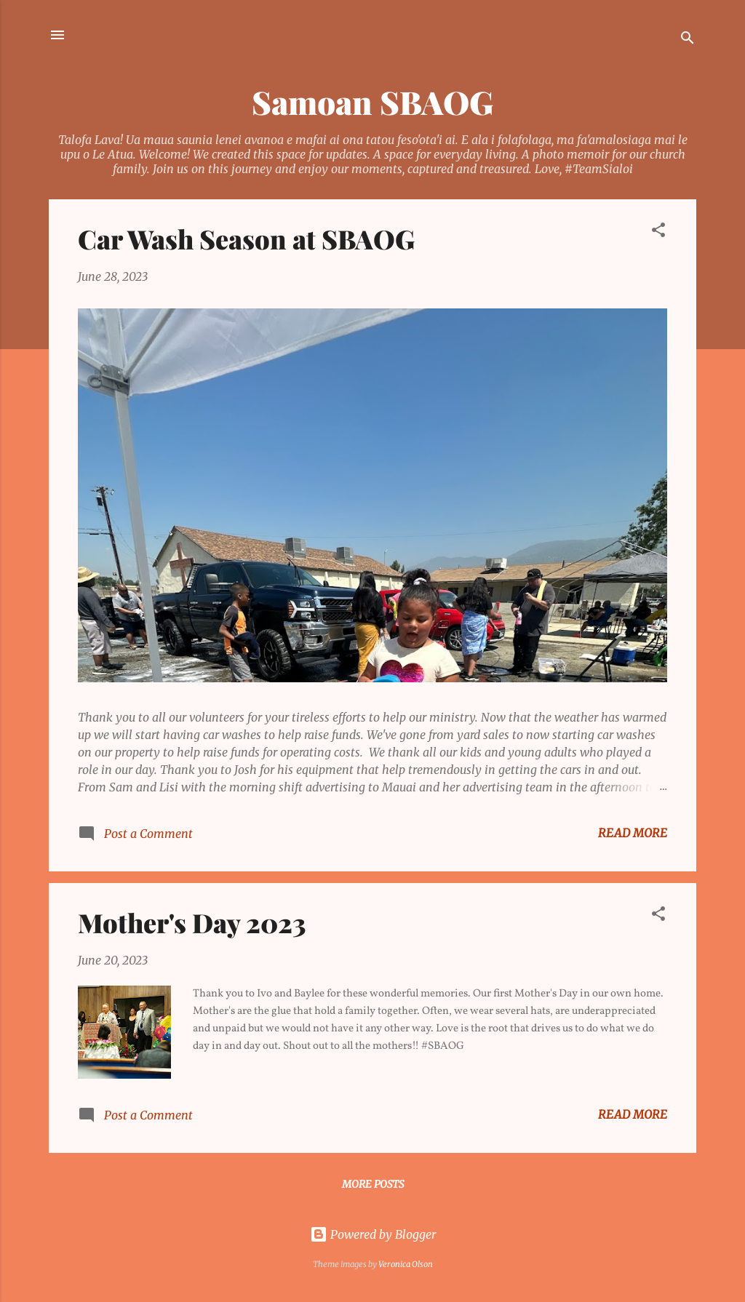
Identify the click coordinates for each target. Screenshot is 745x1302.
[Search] (687, 39)
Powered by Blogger (373, 1234)
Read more (632, 833)
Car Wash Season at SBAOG (246, 238)
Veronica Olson (405, 1264)
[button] (658, 232)
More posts (373, 1184)
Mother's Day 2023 (192, 922)
